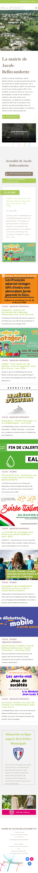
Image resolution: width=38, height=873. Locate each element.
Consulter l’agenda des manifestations (15, 181)
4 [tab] (19, 45)
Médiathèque (25, 1)
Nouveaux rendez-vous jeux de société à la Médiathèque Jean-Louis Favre (18, 704)
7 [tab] (28, 45)
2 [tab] (13, 45)
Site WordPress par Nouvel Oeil (19, 853)
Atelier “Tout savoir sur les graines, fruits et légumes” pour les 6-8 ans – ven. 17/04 (19, 366)
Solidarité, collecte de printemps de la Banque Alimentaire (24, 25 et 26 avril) (17, 312)
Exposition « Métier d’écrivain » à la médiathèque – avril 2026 (19, 422)
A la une (5, 306)
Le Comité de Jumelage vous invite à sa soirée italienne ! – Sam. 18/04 (17, 534)
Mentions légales (18, 844)
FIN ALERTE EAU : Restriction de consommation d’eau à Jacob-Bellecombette (19, 477)
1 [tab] (10, 45)
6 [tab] (25, 45)
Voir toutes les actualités (20, 173)
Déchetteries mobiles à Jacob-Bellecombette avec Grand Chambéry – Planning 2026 (18, 648)
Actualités (13, 472)
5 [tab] (22, 45)
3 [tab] (16, 45)
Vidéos (33, 1)
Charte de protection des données (18, 846)
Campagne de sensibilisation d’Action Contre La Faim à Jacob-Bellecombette (17, 588)
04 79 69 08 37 (19, 837)
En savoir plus (12, 116)
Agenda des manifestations (19, 306)
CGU (18, 848)
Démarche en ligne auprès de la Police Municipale (18, 738)
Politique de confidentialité (18, 851)
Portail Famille (22, 812)
